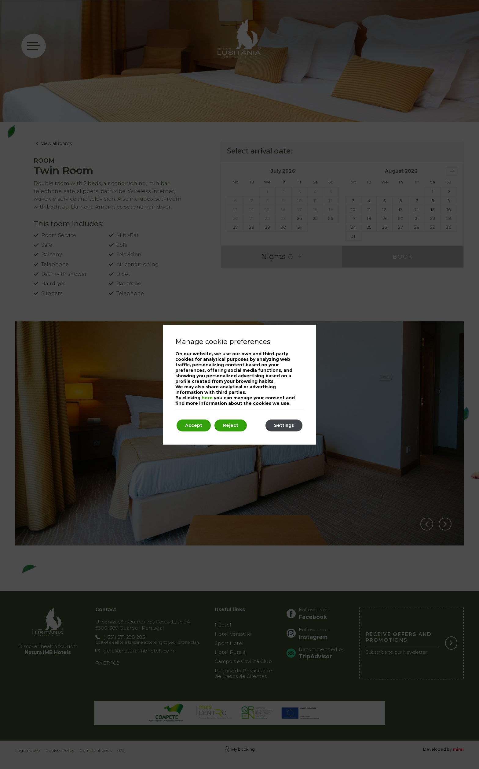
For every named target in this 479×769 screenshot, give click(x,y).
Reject (232, 425)
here (207, 398)
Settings (283, 425)
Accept (194, 425)
